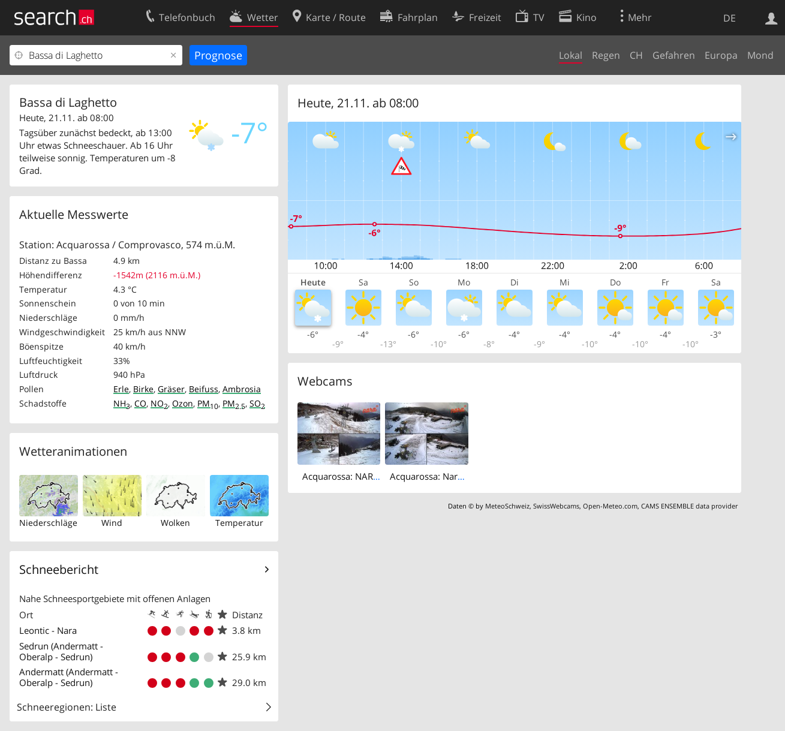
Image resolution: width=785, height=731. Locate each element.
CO (140, 403)
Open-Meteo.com (610, 505)
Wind (111, 522)
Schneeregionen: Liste (66, 707)
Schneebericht (58, 569)
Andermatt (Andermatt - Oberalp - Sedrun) (68, 677)
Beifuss (203, 389)
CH (636, 55)
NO (159, 403)
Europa (721, 55)
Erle (121, 389)
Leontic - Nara (48, 630)
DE (729, 18)
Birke (143, 389)
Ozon (182, 403)
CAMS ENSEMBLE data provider (689, 505)
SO (257, 403)
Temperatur (239, 522)
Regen (606, 55)
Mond (760, 55)
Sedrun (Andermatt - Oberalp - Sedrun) (61, 651)
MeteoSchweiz (507, 505)
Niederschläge (48, 522)
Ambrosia (241, 389)
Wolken (175, 522)
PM (207, 403)
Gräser (171, 389)
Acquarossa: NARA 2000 (352, 476)
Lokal (570, 55)
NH (121, 403)
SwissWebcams (556, 505)
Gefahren (673, 55)
